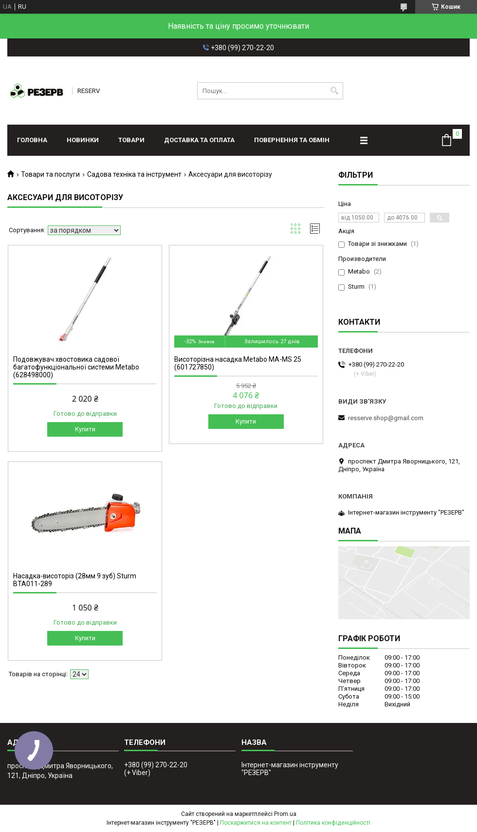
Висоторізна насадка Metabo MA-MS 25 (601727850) (237, 363)
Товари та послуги (50, 174)
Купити (85, 429)
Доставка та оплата (199, 140)
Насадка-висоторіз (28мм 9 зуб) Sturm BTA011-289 (74, 580)
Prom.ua (285, 814)
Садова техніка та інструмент (134, 174)
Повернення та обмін (292, 140)
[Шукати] (334, 90)
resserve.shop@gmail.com (385, 418)
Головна (32, 140)
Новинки (83, 140)
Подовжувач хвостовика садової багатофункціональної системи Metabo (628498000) (76, 367)
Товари (131, 140)
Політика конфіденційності (333, 822)
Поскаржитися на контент (256, 822)
